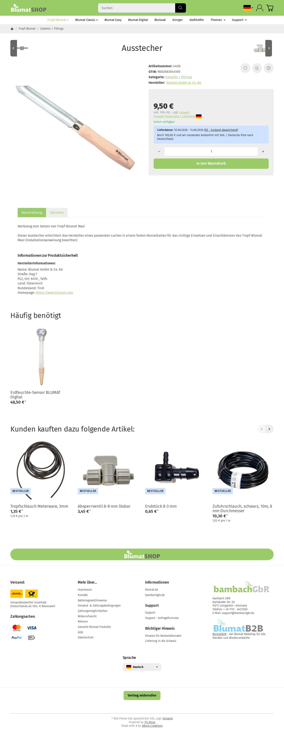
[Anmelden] (259, 8)
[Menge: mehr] (263, 151)
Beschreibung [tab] (32, 213)
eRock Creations (152, 726)
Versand (184, 112)
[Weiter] (269, 429)
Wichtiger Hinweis (160, 629)
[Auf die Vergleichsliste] (257, 68)
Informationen (157, 582)
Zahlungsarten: (22, 617)
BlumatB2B (219, 634)
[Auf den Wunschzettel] (245, 68)
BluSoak (160, 20)
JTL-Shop (149, 722)
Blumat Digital (138, 20)
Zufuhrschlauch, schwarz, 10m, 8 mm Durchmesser (242, 508)
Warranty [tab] (57, 213)
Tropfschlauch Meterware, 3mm (39, 506)
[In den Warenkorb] (211, 163)
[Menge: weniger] (159, 151)
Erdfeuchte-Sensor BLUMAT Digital (35, 394)
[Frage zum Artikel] (269, 68)
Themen (218, 20)
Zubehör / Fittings (178, 77)
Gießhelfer (196, 20)
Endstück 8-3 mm (161, 506)
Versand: (17, 582)
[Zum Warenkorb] (270, 8)
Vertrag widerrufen (142, 695)
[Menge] (211, 151)
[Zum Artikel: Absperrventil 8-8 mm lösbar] (261, 48)
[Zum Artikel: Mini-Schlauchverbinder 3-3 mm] (22, 48)
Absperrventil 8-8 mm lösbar (104, 506)
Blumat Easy (112, 20)
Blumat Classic (86, 20)
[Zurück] (261, 429)
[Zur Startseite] (28, 8)
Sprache (129, 658)
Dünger (177, 20)
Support (239, 20)
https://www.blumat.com (54, 293)
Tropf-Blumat (58, 20)
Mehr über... (87, 582)
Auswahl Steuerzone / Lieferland (177, 116)
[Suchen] (142, 8)
